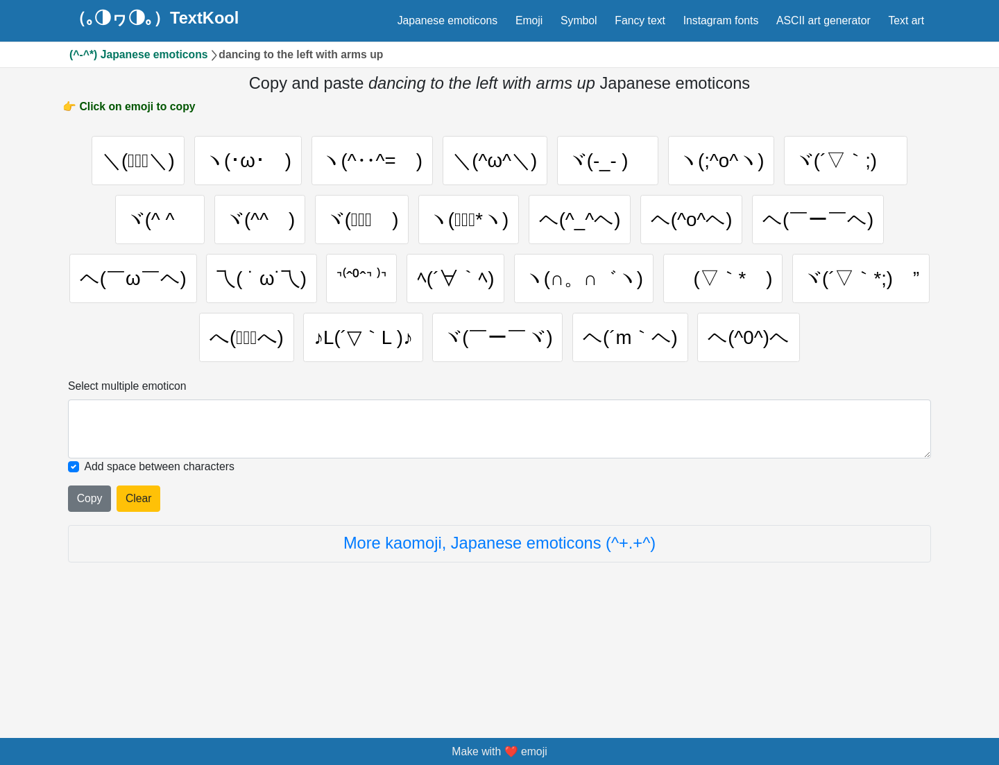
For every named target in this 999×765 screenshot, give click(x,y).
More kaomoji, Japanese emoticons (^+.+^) (499, 642)
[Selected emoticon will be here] (499, 528)
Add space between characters (159, 565)
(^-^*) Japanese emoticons (138, 54)
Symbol (579, 20)
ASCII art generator (823, 20)
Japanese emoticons (447, 20)
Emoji (529, 20)
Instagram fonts (721, 20)
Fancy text (640, 20)
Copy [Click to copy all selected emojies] (90, 597)
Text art (906, 20)
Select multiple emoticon (127, 485)
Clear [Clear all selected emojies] (139, 597)
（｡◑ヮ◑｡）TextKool (154, 18)
